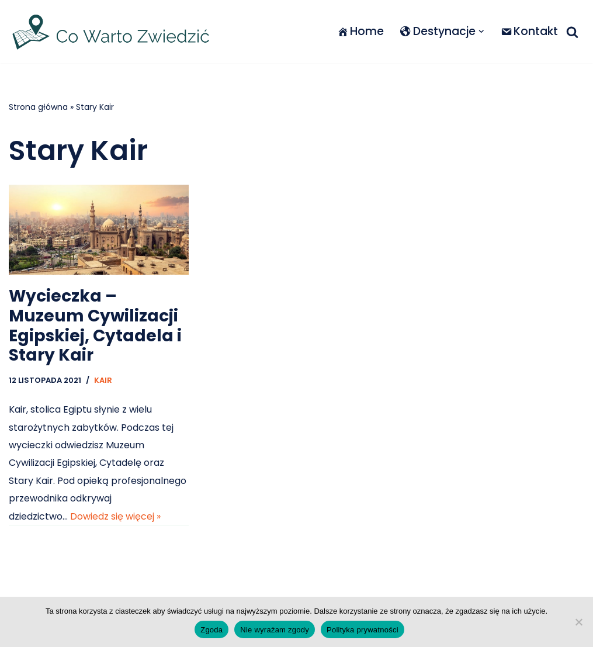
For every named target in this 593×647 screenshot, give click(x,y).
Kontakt (529, 31)
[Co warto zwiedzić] (111, 32)
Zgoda (211, 629)
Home (360, 31)
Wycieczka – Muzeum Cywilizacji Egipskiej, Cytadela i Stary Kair (95, 325)
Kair (103, 380)
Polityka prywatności (362, 629)
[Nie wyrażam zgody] (578, 622)
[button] (481, 31)
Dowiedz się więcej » (115, 516)
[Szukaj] (572, 32)
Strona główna (38, 107)
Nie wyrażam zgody (274, 629)
